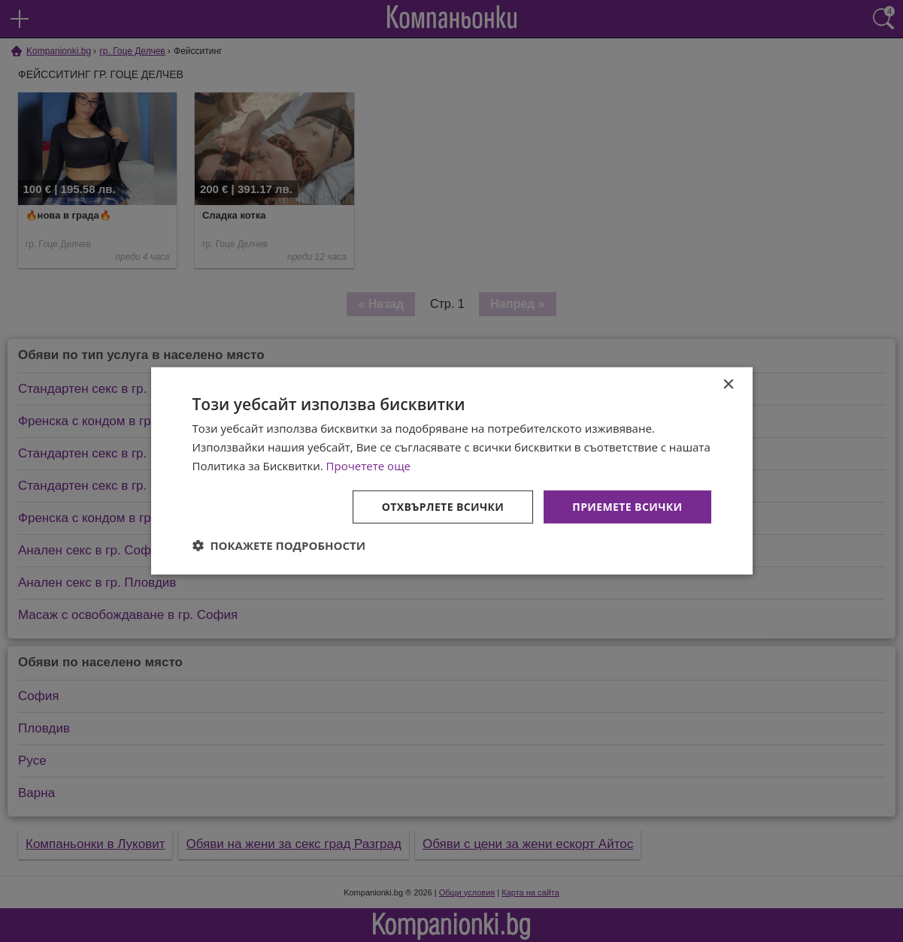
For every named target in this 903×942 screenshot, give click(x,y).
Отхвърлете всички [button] (443, 506)
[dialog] (452, 471)
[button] (279, 545)
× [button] (728, 385)
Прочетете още (368, 465)
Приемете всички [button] (627, 506)
